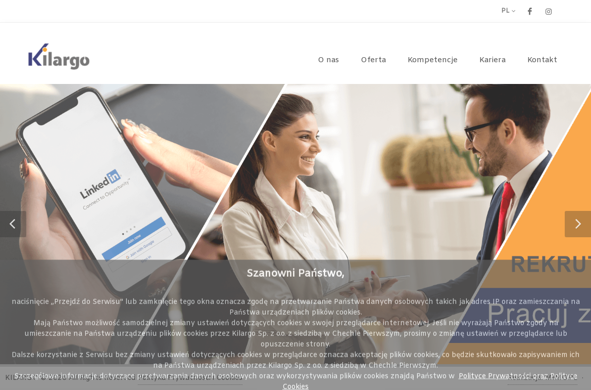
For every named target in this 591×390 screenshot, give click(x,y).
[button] (13, 224)
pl (508, 11)
